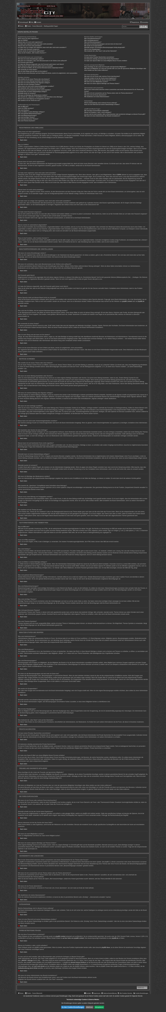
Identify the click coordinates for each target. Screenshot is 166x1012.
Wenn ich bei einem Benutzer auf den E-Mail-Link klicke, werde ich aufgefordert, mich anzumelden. (47, 73)
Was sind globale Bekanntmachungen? (30, 113)
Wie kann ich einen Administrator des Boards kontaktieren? (102, 116)
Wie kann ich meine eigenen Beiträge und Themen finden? (101, 83)
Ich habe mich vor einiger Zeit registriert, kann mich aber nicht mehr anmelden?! (42, 47)
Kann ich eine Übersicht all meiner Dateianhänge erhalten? (102, 104)
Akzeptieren (99, 1007)
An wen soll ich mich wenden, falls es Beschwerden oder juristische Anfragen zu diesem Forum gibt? (114, 114)
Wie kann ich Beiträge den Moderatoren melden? (32, 95)
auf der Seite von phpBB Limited (73, 938)
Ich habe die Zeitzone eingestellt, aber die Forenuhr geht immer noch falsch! (41, 64)
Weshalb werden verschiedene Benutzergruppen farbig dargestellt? (104, 47)
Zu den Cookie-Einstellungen (73, 1007)
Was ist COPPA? (23, 40)
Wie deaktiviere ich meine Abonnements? (96, 96)
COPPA (119, 174)
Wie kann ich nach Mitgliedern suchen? (96, 81)
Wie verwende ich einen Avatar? (27, 69)
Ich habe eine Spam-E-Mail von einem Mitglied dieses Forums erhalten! (105, 60)
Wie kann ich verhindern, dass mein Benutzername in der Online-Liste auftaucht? (42, 60)
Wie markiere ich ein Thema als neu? (29, 100)
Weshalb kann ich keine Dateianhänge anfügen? (32, 91)
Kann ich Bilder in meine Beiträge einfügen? (31, 112)
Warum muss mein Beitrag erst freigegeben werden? (34, 98)
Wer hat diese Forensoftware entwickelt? (96, 110)
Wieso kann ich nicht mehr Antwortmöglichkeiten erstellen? (36, 86)
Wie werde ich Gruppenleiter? (93, 45)
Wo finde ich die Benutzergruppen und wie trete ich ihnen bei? (103, 44)
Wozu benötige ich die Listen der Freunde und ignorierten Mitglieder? (105, 66)
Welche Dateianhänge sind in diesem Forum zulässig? (100, 102)
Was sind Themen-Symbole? (26, 120)
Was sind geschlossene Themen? (28, 119)
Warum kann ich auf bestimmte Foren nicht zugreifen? (34, 90)
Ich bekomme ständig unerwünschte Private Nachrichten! (101, 58)
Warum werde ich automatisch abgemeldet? (31, 51)
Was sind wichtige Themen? (26, 117)
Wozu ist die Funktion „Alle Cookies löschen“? (32, 52)
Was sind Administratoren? (92, 38)
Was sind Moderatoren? (91, 40)
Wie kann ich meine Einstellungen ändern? (31, 58)
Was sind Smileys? (23, 110)
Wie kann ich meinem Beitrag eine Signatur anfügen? (34, 82)
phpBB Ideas (106, 947)
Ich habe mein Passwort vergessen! (28, 49)
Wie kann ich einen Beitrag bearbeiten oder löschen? (34, 81)
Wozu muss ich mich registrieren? (28, 38)
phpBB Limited (127, 301)
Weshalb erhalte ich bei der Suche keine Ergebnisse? (100, 78)
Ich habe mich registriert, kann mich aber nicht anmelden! (35, 44)
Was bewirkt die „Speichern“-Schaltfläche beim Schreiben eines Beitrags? (40, 97)
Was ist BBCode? (23, 106)
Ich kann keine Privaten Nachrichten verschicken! (99, 57)
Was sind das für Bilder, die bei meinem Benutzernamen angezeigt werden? (40, 67)
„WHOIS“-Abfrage (27, 960)
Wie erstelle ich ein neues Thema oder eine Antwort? (34, 79)
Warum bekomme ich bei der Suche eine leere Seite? (100, 80)
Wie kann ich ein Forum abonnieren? (95, 95)
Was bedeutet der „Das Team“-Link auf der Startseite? (100, 51)
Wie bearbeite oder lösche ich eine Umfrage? (31, 88)
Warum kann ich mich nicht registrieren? (30, 42)
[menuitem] (31, 22)
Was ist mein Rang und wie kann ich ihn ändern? (32, 71)
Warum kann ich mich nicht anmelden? (30, 45)
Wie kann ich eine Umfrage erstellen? (29, 84)
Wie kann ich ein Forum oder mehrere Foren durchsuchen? (102, 76)
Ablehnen (89, 1007)
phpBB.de (141, 301)
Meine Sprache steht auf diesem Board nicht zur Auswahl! (35, 66)
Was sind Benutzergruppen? (92, 42)
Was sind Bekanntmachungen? (27, 115)
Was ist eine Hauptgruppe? (92, 49)
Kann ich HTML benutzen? (26, 108)
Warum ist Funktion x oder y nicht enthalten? (97, 112)
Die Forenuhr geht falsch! (25, 62)
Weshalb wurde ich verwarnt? (27, 93)
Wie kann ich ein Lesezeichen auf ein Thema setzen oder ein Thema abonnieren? (108, 93)
